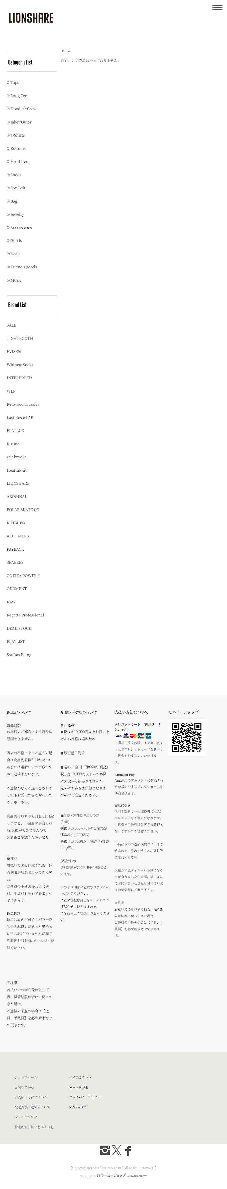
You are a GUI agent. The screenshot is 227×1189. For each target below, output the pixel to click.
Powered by (113, 1176)
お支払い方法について (31, 1097)
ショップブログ (26, 1116)
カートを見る (79, 1087)
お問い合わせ (24, 1087)
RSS (72, 1107)
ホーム (66, 50)
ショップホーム (26, 1077)
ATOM (83, 1107)
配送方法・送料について (32, 1107)
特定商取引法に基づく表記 (34, 1126)
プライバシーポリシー (85, 1097)
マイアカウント (80, 1077)
